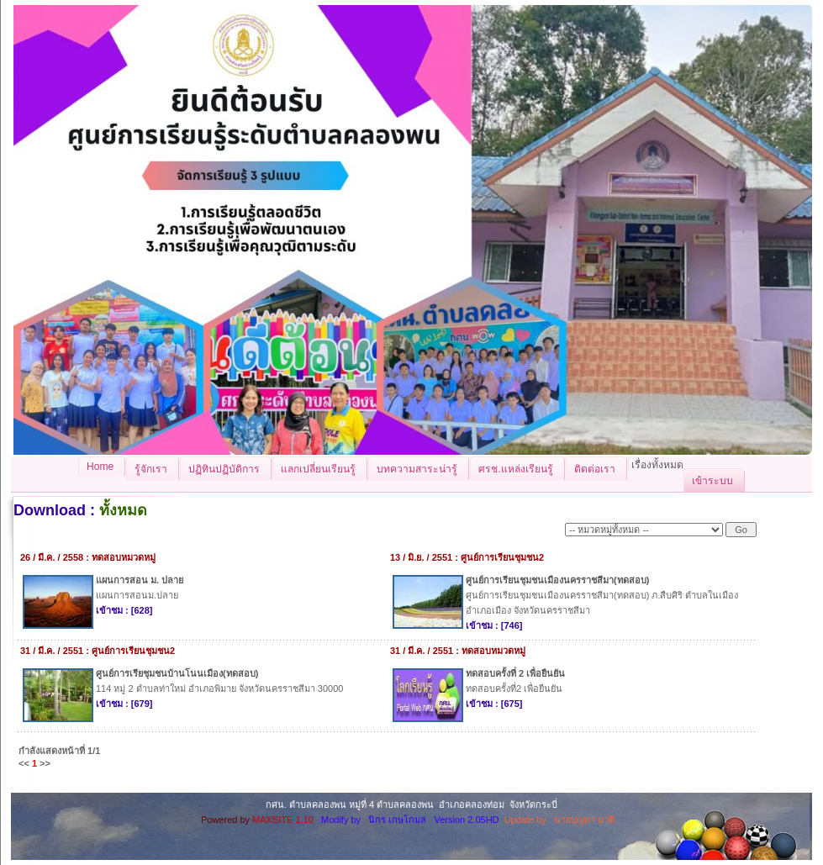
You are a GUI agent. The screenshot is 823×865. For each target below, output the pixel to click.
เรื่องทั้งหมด (657, 465)
